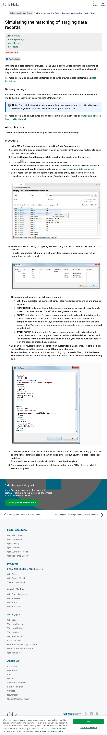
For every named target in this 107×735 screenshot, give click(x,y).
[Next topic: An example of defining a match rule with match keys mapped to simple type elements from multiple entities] (80, 515)
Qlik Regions (13, 652)
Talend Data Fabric (16, 582)
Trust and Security (16, 624)
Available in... (14, 59)
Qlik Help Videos (15, 535)
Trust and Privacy (16, 628)
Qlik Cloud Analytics (17, 594)
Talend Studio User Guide (21, 13)
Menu (103, 5)
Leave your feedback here (22, 502)
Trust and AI (13, 632)
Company (12, 666)
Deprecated (12, 52)
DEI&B (10, 678)
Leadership (13, 670)
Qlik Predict (13, 602)
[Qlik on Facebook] (97, 713)
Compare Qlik (14, 640)
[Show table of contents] (6, 13)
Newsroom (12, 695)
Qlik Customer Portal (17, 551)
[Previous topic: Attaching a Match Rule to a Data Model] (27, 515)
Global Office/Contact (18, 699)
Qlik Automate (14, 606)
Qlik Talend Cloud (16, 578)
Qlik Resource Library (17, 556)
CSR (9, 674)
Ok (88, 721)
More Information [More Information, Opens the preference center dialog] (89, 727)
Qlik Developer (14, 539)
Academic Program (16, 682)
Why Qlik (11, 620)
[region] (53, 725)
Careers (11, 691)
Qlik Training (13, 543)
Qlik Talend (12, 574)
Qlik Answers (13, 598)
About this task (15, 43)
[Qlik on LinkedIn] (91, 713)
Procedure (13, 46)
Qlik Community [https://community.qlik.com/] (72, 713)
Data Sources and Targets (20, 648)
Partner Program (15, 686)
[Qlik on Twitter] (86, 713)
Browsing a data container (80, 169)
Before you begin (16, 39)
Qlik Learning (13, 547)
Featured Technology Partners (22, 644)
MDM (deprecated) (44, 13)
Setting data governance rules (68, 13)
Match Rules (90, 13)
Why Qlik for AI (14, 636)
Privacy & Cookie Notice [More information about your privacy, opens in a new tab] (51, 731)
